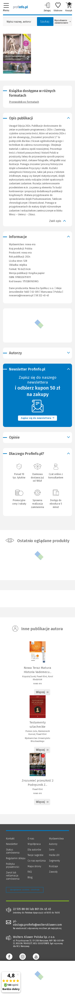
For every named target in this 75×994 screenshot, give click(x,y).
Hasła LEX (54, 855)
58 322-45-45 (42, 295)
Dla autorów (34, 849)
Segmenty (54, 860)
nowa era (26, 252)
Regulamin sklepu (15, 858)
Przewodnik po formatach (24, 101)
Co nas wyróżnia (37, 860)
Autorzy (53, 844)
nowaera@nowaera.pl (21, 295)
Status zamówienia (12, 851)
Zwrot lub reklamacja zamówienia (12, 875)
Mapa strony (34, 866)
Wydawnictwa (56, 838)
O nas (31, 838)
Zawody (53, 871)
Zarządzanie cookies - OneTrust (24, 889)
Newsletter (12, 844)
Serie (52, 849)
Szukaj (44, 21)
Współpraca (34, 844)
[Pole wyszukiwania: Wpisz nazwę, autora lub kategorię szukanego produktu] (19, 21)
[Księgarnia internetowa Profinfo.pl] (20, 7)
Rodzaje (53, 866)
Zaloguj (47, 7)
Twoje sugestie (35, 855)
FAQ (30, 871)
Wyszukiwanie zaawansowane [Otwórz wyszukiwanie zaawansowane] (62, 21)
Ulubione (58, 7)
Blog (30, 877)
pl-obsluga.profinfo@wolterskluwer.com (37, 923)
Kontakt (10, 838)
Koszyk (68, 7)
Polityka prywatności (12, 866)
